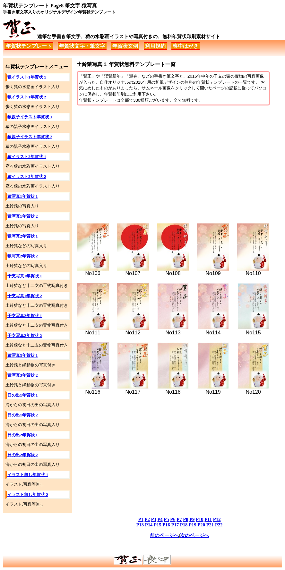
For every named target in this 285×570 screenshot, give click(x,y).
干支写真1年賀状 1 (24, 275)
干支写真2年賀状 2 (24, 335)
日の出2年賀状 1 (22, 434)
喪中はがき (185, 46)
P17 (175, 524)
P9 (191, 519)
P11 (208, 519)
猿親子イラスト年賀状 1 (29, 116)
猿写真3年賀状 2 (22, 375)
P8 (185, 519)
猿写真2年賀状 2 (22, 256)
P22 (219, 524)
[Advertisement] (179, 161)
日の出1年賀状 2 (22, 415)
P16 (166, 524)
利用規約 (155, 46)
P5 (166, 519)
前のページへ (164, 535)
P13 (140, 524)
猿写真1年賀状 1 (22, 196)
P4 (159, 519)
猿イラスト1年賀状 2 (26, 97)
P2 (147, 519)
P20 (201, 524)
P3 (153, 519)
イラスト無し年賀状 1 (27, 474)
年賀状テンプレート (29, 46)
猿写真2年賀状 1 (22, 236)
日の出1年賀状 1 (22, 395)
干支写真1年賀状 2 (24, 295)
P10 (199, 519)
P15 (157, 524)
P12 (217, 519)
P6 (172, 519)
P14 (149, 524)
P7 (179, 519)
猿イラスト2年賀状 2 (26, 176)
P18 (184, 524)
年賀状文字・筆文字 (82, 46)
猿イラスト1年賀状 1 (26, 77)
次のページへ (194, 535)
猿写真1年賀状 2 (22, 216)
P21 (210, 524)
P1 (140, 519)
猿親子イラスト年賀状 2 (29, 136)
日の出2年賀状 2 (22, 454)
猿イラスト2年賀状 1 (26, 156)
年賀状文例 (125, 46)
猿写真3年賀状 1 (22, 355)
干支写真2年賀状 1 (24, 315)
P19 (192, 524)
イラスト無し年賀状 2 (27, 494)
